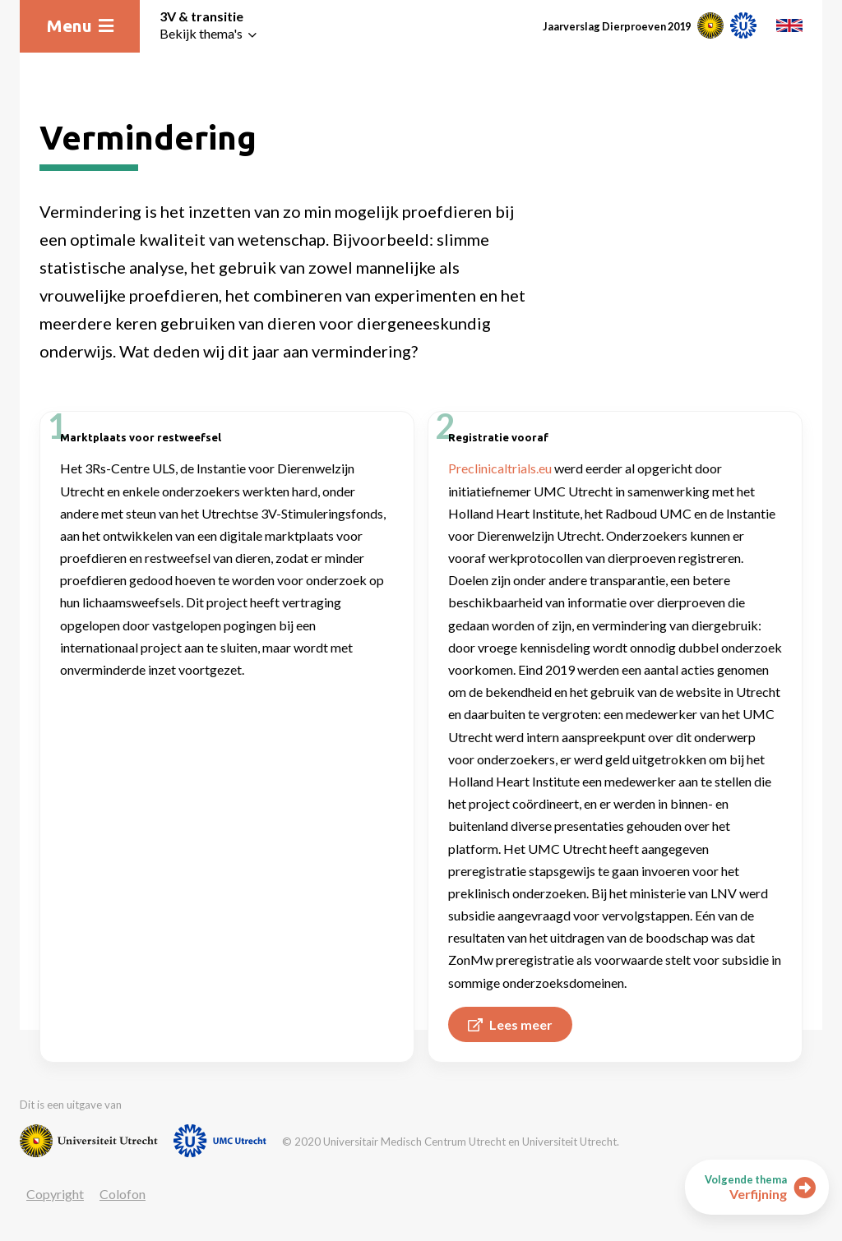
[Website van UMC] (219, 1140)
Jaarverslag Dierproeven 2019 (617, 26)
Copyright (55, 1194)
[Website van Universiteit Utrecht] (89, 1140)
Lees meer (510, 1024)
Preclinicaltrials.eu (500, 468)
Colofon (122, 1194)
